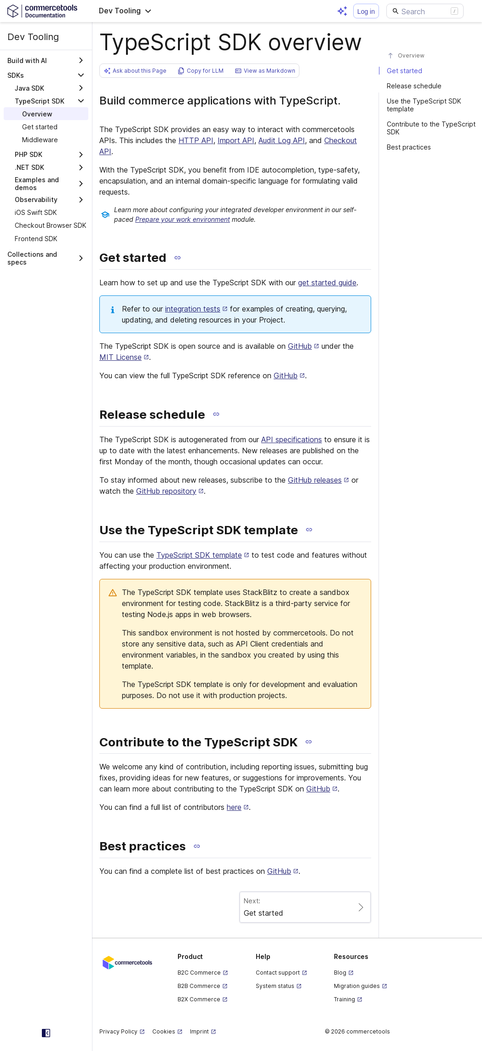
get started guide (327, 282)
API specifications (291, 439)
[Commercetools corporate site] (127, 962)
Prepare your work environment (182, 219)
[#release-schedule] (430, 86)
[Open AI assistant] (342, 11)
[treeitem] (46, 113)
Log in (366, 11)
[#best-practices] (430, 147)
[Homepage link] (46, 11)
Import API (236, 140)
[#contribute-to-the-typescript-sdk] (430, 128)
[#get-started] (430, 71)
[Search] (425, 11)
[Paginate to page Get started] (305, 907)
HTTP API (195, 140)
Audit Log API (281, 140)
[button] (125, 11)
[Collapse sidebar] (46, 1033)
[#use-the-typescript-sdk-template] (430, 105)
